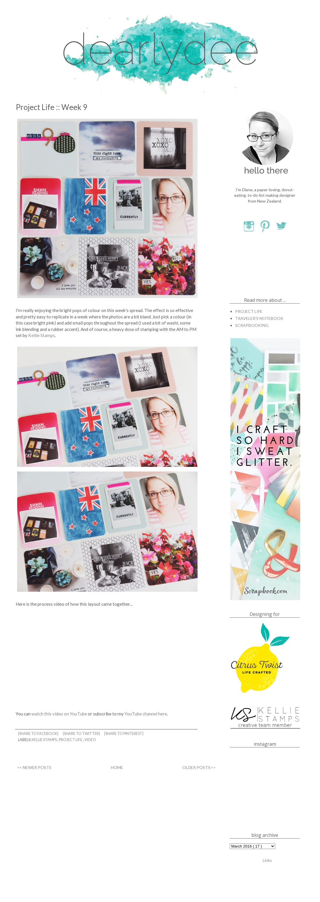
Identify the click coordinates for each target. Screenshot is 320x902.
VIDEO (90, 740)
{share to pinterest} (124, 733)
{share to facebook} (38, 733)
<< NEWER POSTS (34, 767)
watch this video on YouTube (59, 713)
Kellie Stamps (41, 335)
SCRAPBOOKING (252, 325)
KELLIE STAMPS (44, 740)
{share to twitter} (82, 733)
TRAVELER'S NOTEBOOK (259, 318)
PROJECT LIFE (71, 740)
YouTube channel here (146, 713)
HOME (117, 767)
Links (267, 859)
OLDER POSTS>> (199, 767)
